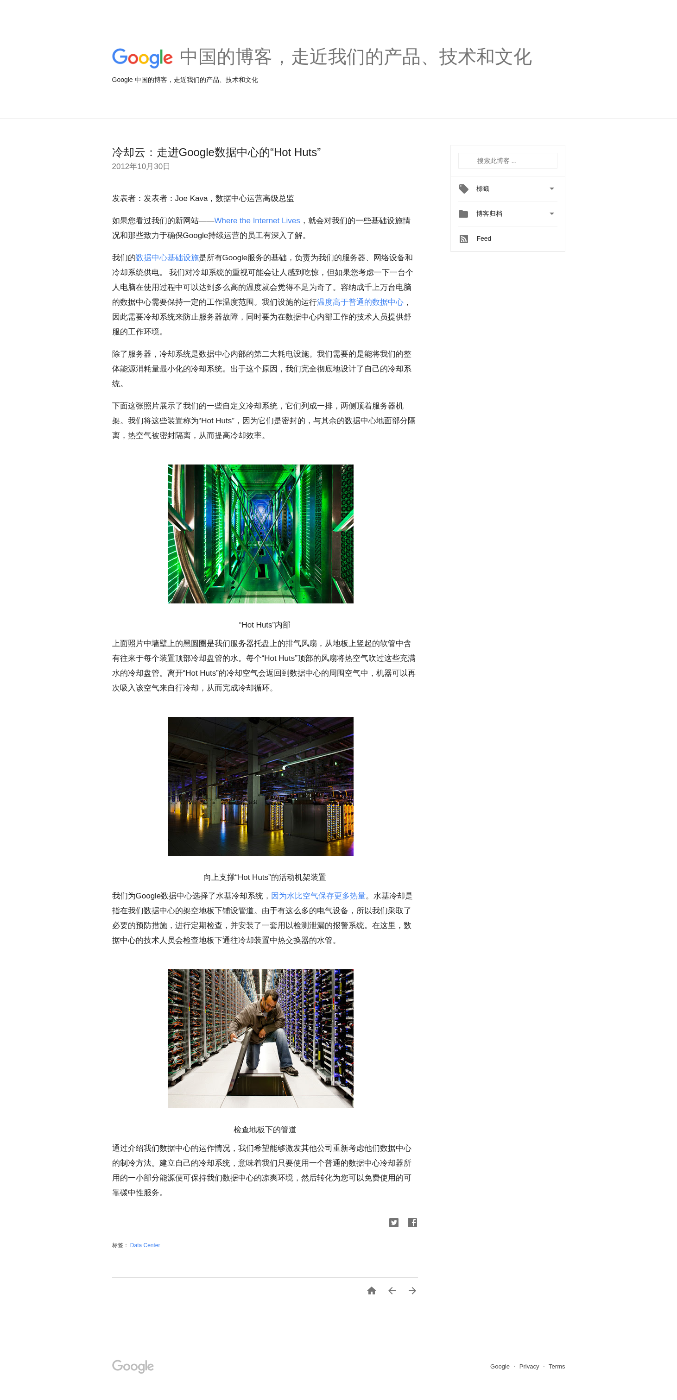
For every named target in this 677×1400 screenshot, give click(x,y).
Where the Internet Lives (257, 220)
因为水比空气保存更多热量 (318, 895)
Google (501, 1366)
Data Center (145, 1245)
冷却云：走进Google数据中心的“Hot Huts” (216, 152)
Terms (557, 1366)
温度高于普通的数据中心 (360, 302)
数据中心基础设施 (167, 257)
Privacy (530, 1366)
